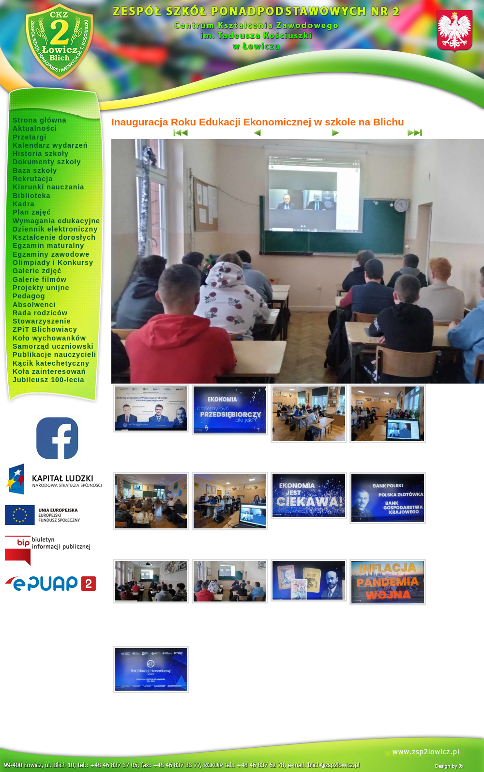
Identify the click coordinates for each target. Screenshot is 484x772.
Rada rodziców (40, 313)
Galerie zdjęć (37, 271)
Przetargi (29, 137)
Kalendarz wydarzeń (50, 145)
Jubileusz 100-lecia (49, 380)
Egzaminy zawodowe (51, 254)
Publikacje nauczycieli (54, 354)
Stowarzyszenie (42, 321)
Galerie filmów (40, 279)
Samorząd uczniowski (53, 346)
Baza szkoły (35, 170)
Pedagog (29, 296)
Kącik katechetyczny (51, 363)
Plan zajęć (32, 212)
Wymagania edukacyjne (56, 221)
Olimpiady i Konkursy (53, 262)
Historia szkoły (41, 153)
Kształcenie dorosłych (54, 237)
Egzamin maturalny (48, 245)
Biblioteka (31, 196)
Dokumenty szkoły (47, 162)
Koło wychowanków (49, 338)
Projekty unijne (41, 288)
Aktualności (35, 128)
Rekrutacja (33, 179)
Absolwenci (34, 305)
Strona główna (40, 120)
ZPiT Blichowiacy (45, 329)
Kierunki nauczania (48, 187)
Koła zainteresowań (49, 371)
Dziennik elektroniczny (55, 229)
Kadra (24, 204)
